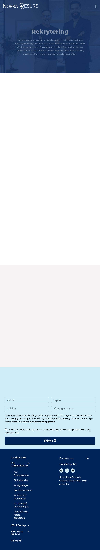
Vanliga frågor (21, 485)
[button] (96, 6)
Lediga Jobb (18, 457)
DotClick (65, 484)
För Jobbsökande (19, 464)
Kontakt (16, 540)
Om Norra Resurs (17, 532)
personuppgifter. (45, 422)
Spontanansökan (23, 490)
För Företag (18, 525)
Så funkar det (21, 480)
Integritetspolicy (68, 464)
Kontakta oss (66, 458)
